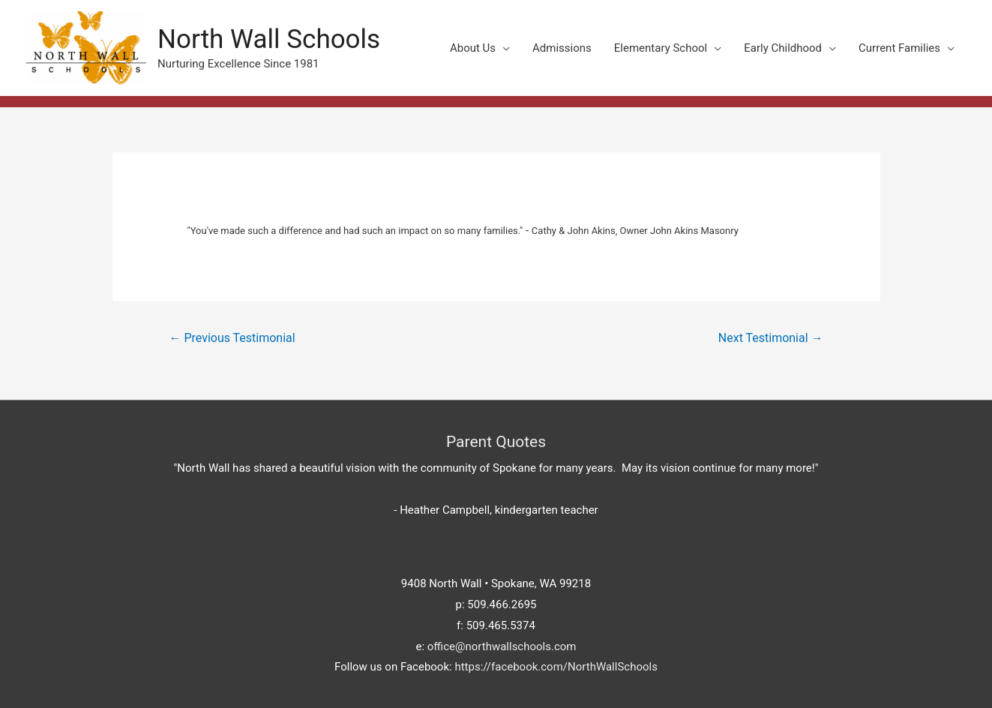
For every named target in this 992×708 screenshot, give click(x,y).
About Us (473, 48)
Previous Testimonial (232, 338)
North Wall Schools (268, 39)
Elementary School (660, 48)
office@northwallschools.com (502, 646)
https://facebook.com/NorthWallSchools (556, 667)
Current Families (899, 48)
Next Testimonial (770, 338)
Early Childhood (783, 48)
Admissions (562, 48)
